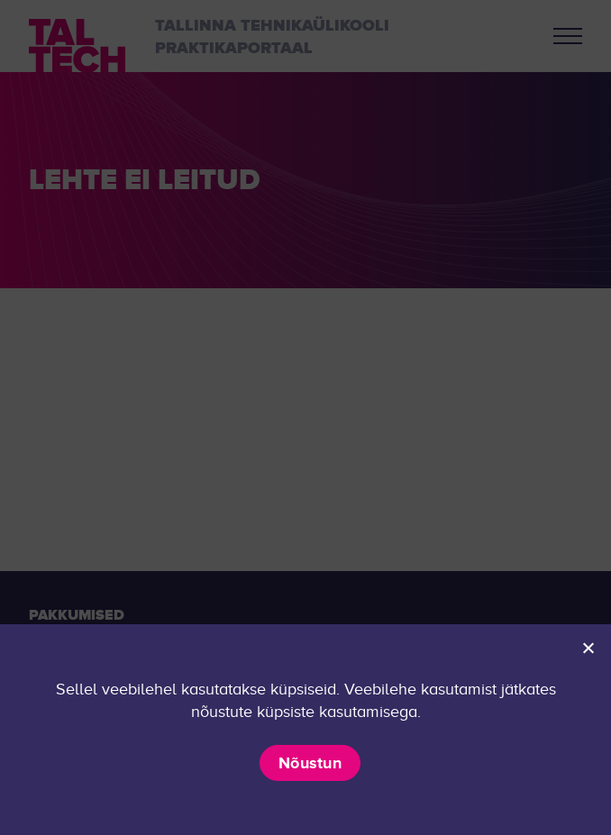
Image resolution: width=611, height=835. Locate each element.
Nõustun (310, 763)
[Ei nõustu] (588, 648)
